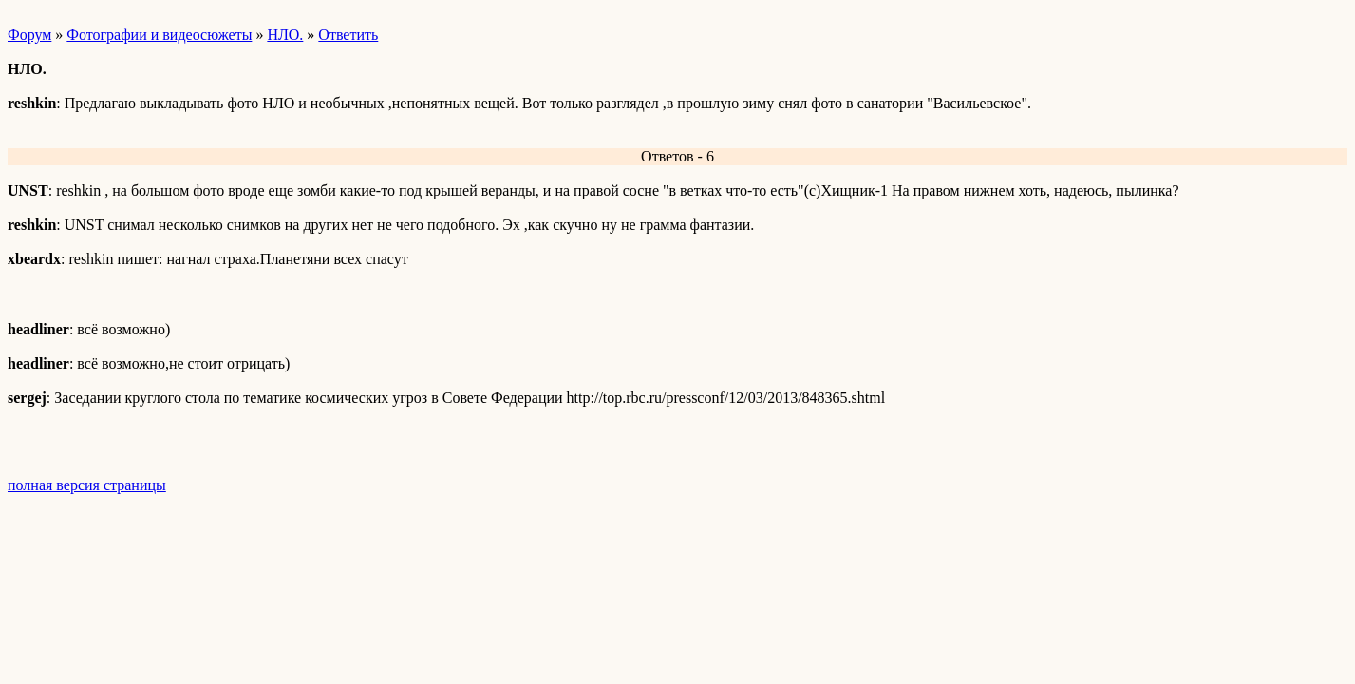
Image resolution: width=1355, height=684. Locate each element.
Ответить (348, 35)
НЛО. (285, 35)
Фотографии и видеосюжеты (159, 35)
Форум (29, 35)
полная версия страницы (87, 485)
